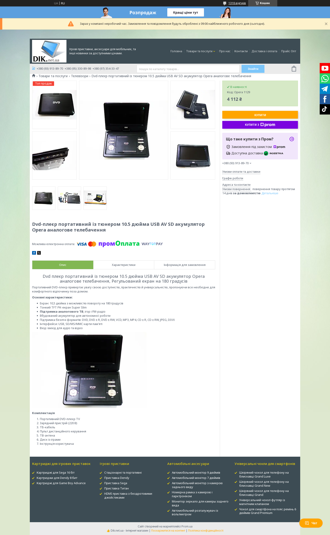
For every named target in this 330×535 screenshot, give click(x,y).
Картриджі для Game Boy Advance (61, 483)
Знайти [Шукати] (253, 69)
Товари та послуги (199, 51)
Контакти (241, 51)
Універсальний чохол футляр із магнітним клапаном (262, 502)
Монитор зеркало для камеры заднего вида (200, 503)
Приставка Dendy (116, 478)
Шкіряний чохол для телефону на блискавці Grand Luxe (264, 474)
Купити (260, 115)
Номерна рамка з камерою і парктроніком (192, 494)
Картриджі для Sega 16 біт (55, 472)
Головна (176, 51)
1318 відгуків (237, 3)
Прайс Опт (288, 51)
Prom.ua (187, 526)
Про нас (225, 51)
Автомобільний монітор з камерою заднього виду (197, 485)
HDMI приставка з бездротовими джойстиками (128, 495)
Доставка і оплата (264, 51)
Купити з (260, 125)
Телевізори (79, 76)
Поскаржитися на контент (168, 530)
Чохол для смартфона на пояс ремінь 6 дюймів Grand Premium (267, 511)
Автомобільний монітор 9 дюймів (196, 472)
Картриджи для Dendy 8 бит (57, 478)
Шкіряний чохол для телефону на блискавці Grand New (264, 484)
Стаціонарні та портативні (123, 472)
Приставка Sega (115, 483)
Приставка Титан (116, 488)
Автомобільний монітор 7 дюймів (196, 478)
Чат (311, 523)
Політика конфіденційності (205, 530)
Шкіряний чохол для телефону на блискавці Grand (264, 493)
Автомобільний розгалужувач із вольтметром (195, 512)
